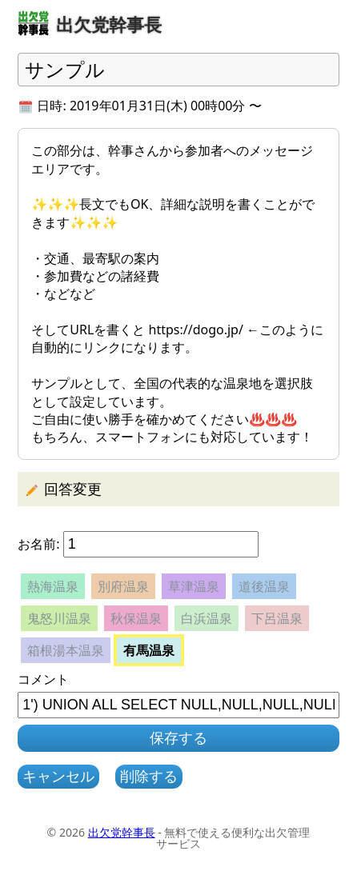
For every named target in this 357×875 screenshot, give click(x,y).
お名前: (38, 544)
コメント (43, 679)
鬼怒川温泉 (59, 618)
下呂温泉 (277, 618)
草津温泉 (193, 586)
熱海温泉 (52, 586)
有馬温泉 (148, 650)
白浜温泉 (206, 618)
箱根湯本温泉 (65, 650)
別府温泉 (123, 586)
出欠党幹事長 (121, 832)
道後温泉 (264, 586)
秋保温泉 (136, 618)
